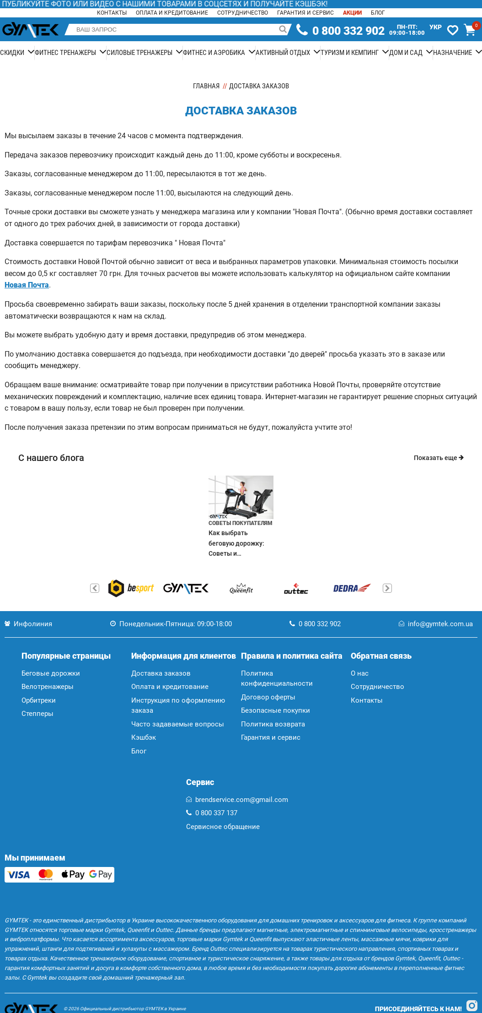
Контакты (112, 13)
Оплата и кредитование (172, 13)
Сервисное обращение (223, 827)
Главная (206, 86)
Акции (352, 13)
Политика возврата (273, 724)
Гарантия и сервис (305, 13)
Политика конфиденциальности (277, 678)
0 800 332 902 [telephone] (348, 31)
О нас (360, 673)
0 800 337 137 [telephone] (211, 813)
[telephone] (302, 29)
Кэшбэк (143, 737)
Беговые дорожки (50, 673)
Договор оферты (268, 697)
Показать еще (439, 457)
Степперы (37, 714)
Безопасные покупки (275, 710)
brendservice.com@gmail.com (237, 800)
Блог (378, 13)
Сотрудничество (242, 13)
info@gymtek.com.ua (436, 624)
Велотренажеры (47, 687)
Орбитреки (38, 700)
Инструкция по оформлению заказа (178, 705)
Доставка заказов (161, 673)
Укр (435, 27)
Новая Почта (27, 285)
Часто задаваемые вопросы (177, 724)
